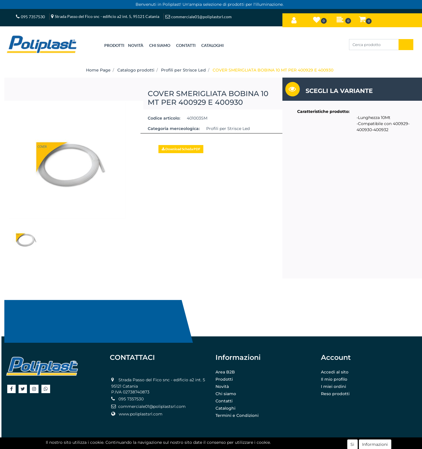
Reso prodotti (335, 393)
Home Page (98, 70)
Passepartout (224, 444)
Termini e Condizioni (237, 415)
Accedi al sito (334, 372)
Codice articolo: (164, 118)
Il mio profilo (334, 379)
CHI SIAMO (159, 45)
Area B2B (225, 372)
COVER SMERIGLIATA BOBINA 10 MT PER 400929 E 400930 (273, 70)
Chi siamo (225, 393)
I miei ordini (333, 386)
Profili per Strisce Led (183, 70)
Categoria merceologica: (174, 128)
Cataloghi (225, 408)
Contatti (224, 401)
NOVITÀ (135, 45)
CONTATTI (186, 45)
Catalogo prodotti (135, 70)
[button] (294, 19)
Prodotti (224, 379)
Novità (222, 386)
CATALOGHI (212, 45)
